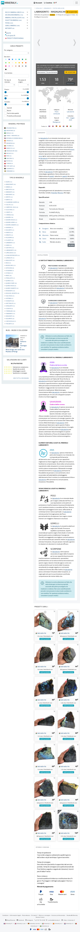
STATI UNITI (10, 166)
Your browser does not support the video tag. (56, 42)
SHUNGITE (10, 301)
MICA (8, 263)
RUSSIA (9, 161)
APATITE (9, 197)
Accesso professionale (58, 915)
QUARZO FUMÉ (11, 283)
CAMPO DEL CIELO (12, 207)
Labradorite (70, 112)
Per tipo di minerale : (7, 81)
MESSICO (9, 153)
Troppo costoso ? (70, 83)
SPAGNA (9, 140)
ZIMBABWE (10, 171)
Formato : (7, 102)
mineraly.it (46, 923)
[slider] (5, 92)
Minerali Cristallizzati (14, 17)
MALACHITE (10, 260)
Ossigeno (45, 228)
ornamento (47, 8)
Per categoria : (8, 50)
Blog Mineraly (10, 920)
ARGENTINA (10, 130)
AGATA (9, 181)
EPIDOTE (9, 235)
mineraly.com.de (34, 923)
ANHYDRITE (10, 194)
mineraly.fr (8, 923)
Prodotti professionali (14, 38)
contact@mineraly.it (54, 920)
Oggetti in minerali (13, 20)
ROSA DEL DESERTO (12, 293)
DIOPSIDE (9, 227)
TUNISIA (9, 163)
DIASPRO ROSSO (11, 219)
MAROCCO (10, 148)
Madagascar (56, 122)
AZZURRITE (10, 318)
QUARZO (10, 280)
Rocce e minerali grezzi (14, 12)
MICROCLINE (11, 265)
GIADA (9, 245)
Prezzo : (6, 89)
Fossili (9, 23)
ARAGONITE (10, 316)
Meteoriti (9, 28)
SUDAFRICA (10, 168)
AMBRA (9, 187)
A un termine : (8, 73)
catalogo (39, 8)
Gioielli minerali (12, 25)
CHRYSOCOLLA (11, 321)
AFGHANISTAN (11, 128)
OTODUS (9, 273)
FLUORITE (9, 240)
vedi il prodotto (45, 639)
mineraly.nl (68, 923)
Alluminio (45, 235)
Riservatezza (26, 915)
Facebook (20, 920)
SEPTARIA (9, 298)
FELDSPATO (10, 237)
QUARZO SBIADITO (12, 288)
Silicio (44, 232)
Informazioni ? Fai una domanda (47, 72)
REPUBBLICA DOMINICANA (14, 138)
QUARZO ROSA (11, 285)
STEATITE (9, 308)
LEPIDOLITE (10, 257)
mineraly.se (44, 926)
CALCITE (9, 204)
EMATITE (9, 232)
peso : (6, 95)
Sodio (44, 242)
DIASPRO (9, 217)
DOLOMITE (10, 230)
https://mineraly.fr (69, 920)
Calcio (44, 238)
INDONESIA (10, 143)
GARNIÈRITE (10, 242)
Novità (8, 33)
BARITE (9, 199)
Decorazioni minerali (14, 15)
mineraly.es (57, 923)
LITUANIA (10, 145)
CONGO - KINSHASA (12, 135)
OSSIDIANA (10, 270)
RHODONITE (10, 290)
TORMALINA (10, 311)
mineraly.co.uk (20, 923)
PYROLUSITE (10, 278)
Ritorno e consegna (44, 915)
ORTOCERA (10, 268)
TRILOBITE (10, 323)
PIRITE (8, 275)
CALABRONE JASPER (12, 202)
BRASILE (9, 133)
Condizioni (5, 915)
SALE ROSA (10, 295)
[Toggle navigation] (76, 3)
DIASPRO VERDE (11, 222)
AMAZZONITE (11, 184)
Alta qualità (10, 35)
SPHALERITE (10, 306)
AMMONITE (10, 192)
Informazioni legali (15, 915)
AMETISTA (10, 189)
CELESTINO (10, 209)
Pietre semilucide (58, 8)
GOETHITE (10, 247)
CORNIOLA (10, 214)
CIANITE (9, 212)
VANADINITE (10, 313)
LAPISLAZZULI (11, 252)
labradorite (40, 633)
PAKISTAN (10, 158)
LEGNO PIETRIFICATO (13, 255)
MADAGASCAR (11, 150)
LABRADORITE (11, 250)
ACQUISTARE (71, 12)
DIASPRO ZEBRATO (12, 225)
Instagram (29, 920)
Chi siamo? (34, 915)
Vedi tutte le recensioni (21, 378)
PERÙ (8, 156)
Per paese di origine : (22, 81)
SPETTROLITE (10, 303)
